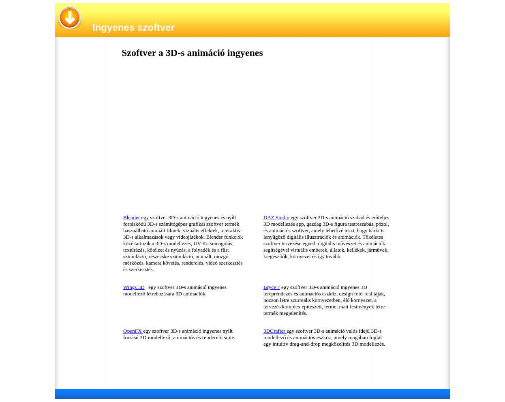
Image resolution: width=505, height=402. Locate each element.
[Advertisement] (184, 138)
